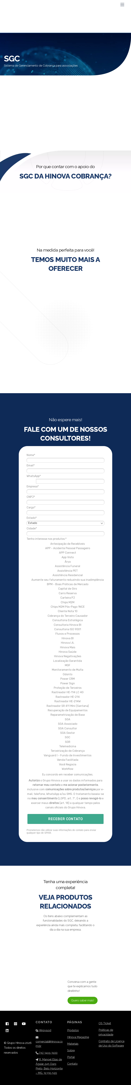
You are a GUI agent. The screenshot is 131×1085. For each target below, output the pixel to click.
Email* (40, 453)
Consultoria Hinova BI (65, 615)
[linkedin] (7, 1027)
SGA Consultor (65, 719)
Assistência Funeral (65, 554)
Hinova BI (65, 629)
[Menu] (122, 4)
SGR (65, 732)
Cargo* (40, 495)
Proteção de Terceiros (66, 678)
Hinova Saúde (65, 642)
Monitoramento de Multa (65, 660)
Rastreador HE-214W (65, 692)
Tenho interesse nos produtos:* (56, 526)
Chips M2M (65, 593)
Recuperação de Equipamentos (66, 701)
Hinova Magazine (78, 1034)
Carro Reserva (66, 584)
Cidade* (41, 516)
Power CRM (65, 669)
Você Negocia (65, 755)
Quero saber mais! (82, 998)
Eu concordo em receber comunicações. (65, 765)
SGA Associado (65, 714)
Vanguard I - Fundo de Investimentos (65, 746)
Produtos (73, 1028)
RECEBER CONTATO (65, 823)
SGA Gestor (65, 723)
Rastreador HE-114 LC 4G (66, 683)
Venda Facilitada (65, 750)
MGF (65, 656)
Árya (66, 549)
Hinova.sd (43, 1028)
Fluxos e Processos (65, 624)
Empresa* (42, 474)
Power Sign (65, 674)
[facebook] (7, 1021)
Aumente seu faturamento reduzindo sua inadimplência (65, 569)
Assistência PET (65, 558)
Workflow (65, 759)
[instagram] (15, 1021)
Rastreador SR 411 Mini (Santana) (65, 696)
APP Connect (65, 540)
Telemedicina (65, 737)
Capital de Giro (65, 579)
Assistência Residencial (65, 563)
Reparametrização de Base (65, 705)
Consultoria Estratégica (65, 611)
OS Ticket (105, 1021)
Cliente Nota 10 (65, 602)
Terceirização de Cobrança (66, 741)
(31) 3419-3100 (46, 1050)
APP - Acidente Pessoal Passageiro (65, 536)
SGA (65, 710)
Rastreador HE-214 (66, 687)
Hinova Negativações (65, 647)
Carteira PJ (65, 588)
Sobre (71, 1048)
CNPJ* (40, 484)
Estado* (41, 505)
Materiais (72, 1041)
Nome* (40, 443)
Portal (71, 1055)
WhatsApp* (43, 463)
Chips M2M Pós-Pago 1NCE (66, 597)
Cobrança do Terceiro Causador (65, 606)
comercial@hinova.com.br (49, 1039)
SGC (65, 728)
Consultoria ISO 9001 (65, 620)
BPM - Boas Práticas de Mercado (65, 575)
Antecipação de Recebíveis (65, 531)
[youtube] (23, 1021)
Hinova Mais (65, 638)
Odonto (65, 665)
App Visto (65, 545)
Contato (72, 1061)
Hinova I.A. (65, 633)
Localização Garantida (65, 651)
